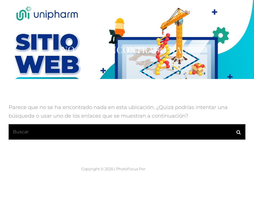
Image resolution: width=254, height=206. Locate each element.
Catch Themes (159, 183)
